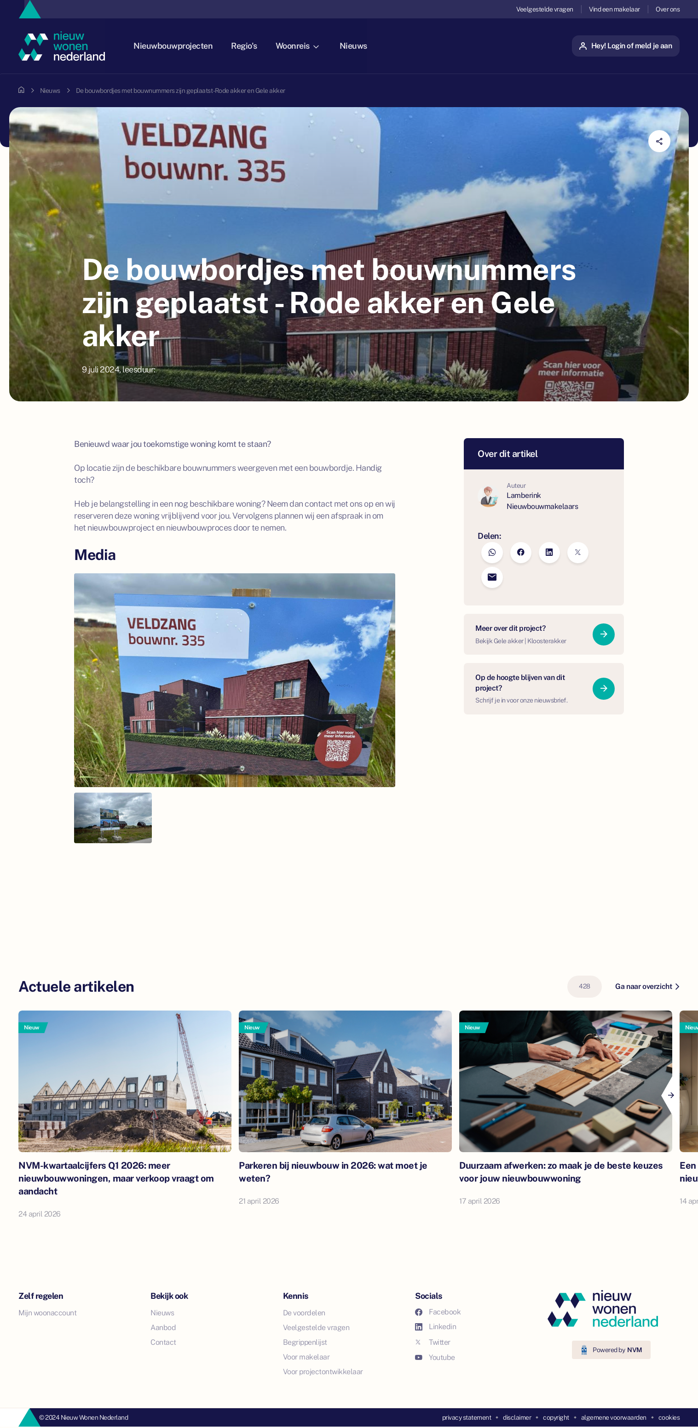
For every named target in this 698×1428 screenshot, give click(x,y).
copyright (556, 1417)
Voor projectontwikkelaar (323, 1371)
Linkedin (435, 1326)
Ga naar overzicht (647, 986)
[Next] (670, 1095)
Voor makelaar (306, 1357)
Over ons (668, 9)
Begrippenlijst (305, 1342)
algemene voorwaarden (613, 1417)
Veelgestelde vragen (544, 9)
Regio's (252, 46)
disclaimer (517, 1417)
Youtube (435, 1357)
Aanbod (163, 1327)
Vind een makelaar (614, 9)
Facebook (438, 1312)
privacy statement (466, 1417)
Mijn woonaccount (47, 1312)
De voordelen (304, 1312)
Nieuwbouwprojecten (181, 46)
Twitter (432, 1342)
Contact (163, 1342)
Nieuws (361, 46)
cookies (669, 1417)
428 (584, 986)
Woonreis (305, 46)
